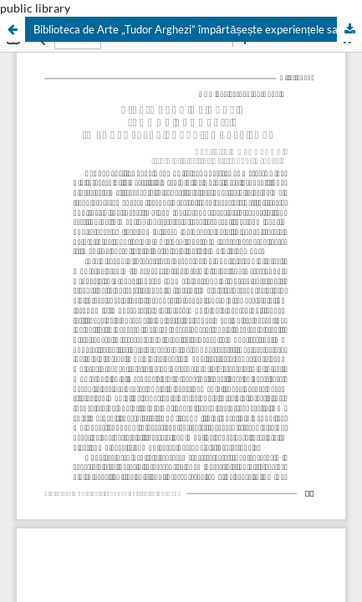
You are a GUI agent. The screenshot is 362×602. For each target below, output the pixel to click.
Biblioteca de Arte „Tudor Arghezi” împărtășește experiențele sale (189, 29)
